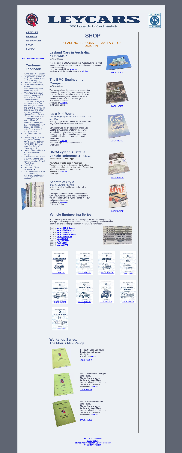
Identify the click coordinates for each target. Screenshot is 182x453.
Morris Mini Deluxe (65, 230)
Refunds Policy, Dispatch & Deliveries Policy (92, 443)
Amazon (73, 69)
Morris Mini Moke (64, 236)
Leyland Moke (63, 241)
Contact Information (92, 445)
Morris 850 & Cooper (66, 228)
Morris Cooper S (64, 232)
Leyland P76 (62, 245)
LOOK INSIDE (85, 273)
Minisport (86, 71)
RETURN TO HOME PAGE (33, 58)
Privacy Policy (92, 441)
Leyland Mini (62, 239)
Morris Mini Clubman (66, 234)
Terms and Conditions (92, 438)
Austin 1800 (62, 243)
